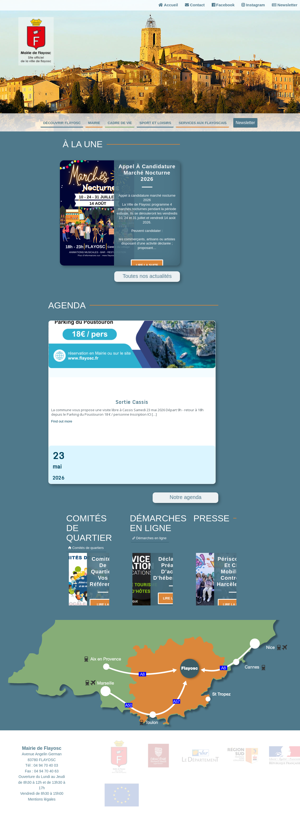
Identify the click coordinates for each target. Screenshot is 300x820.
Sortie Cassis (132, 402)
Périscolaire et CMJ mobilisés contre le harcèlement (234, 571)
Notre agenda (185, 497)
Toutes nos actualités (147, 276)
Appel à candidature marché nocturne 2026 (146, 173)
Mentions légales (41, 799)
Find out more (61, 421)
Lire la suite (147, 265)
